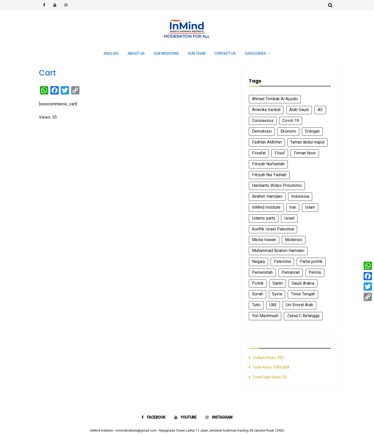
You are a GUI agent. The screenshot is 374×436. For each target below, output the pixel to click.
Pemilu (315, 272)
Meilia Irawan (264, 239)
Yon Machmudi (265, 315)
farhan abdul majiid (307, 142)
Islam (310, 207)
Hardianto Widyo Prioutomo (277, 185)
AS (320, 109)
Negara (258, 261)
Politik (258, 283)
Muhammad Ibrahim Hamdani (278, 250)
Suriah (257, 293)
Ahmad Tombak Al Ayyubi (275, 98)
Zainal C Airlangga (303, 315)
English (111, 53)
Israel (289, 218)
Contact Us (225, 53)
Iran (292, 207)
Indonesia (300, 196)
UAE (273, 304)
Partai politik (311, 261)
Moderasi (293, 239)
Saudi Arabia (303, 283)
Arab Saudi (299, 109)
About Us (136, 53)
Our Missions (166, 53)
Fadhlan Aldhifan (267, 142)
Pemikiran (291, 272)
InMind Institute (266, 207)
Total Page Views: (268, 377)
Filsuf (280, 153)
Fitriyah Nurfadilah (268, 163)
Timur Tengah (303, 293)
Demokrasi (262, 131)
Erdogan (312, 131)
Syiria (277, 293)
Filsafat (259, 153)
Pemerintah (262, 272)
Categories (255, 53)
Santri (277, 283)
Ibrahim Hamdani (267, 196)
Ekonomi (288, 131)
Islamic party (263, 218)
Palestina (282, 261)
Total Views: (263, 367)
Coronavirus (262, 120)
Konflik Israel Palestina (273, 229)
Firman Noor (305, 153)
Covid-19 (290, 120)
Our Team (196, 53)
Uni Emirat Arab (299, 304)
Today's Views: (265, 358)
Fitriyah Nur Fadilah (269, 174)
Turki (256, 304)
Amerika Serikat (266, 109)
